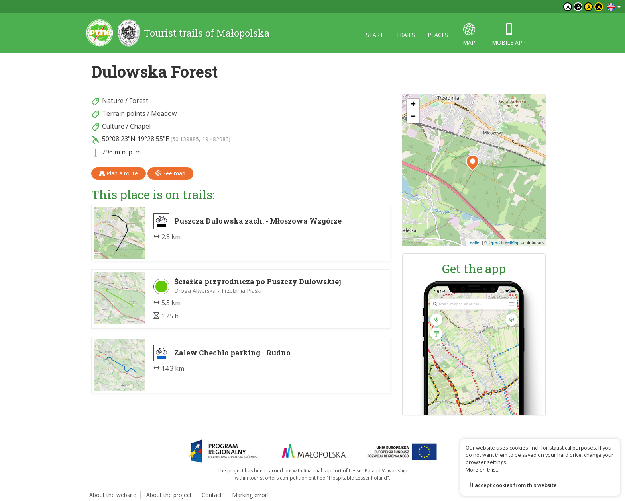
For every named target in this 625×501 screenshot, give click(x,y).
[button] (472, 163)
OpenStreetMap (504, 242)
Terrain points (123, 113)
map (469, 34)
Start (374, 35)
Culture (113, 126)
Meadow (164, 113)
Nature (113, 100)
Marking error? (250, 495)
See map (170, 173)
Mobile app (509, 34)
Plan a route (118, 173)
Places (438, 35)
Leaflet (474, 242)
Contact (212, 495)
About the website (112, 495)
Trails (405, 35)
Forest (138, 100)
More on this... (482, 469)
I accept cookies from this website (514, 485)
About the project (169, 495)
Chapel (140, 126)
